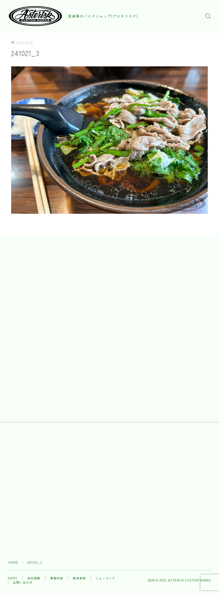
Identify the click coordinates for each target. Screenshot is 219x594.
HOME (13, 563)
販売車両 (79, 579)
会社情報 (33, 579)
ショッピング (105, 579)
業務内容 (56, 579)
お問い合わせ (22, 583)
